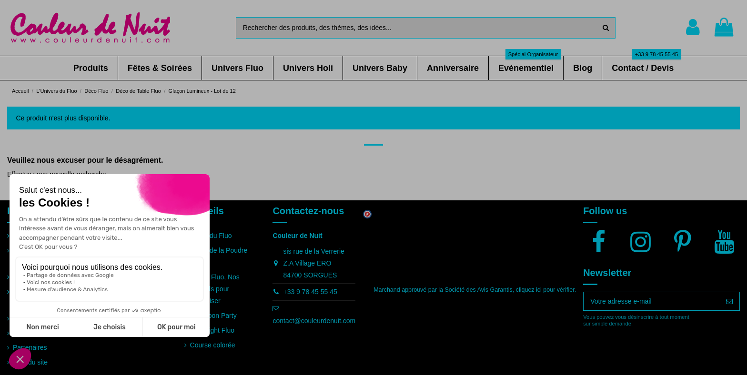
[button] (91, 68)
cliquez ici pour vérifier (545, 289)
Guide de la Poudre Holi (219, 256)
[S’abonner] (729, 301)
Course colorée (212, 345)
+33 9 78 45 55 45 (310, 292)
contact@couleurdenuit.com (314, 321)
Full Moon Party (213, 315)
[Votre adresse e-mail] (651, 301)
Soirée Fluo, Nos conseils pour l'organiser (215, 289)
